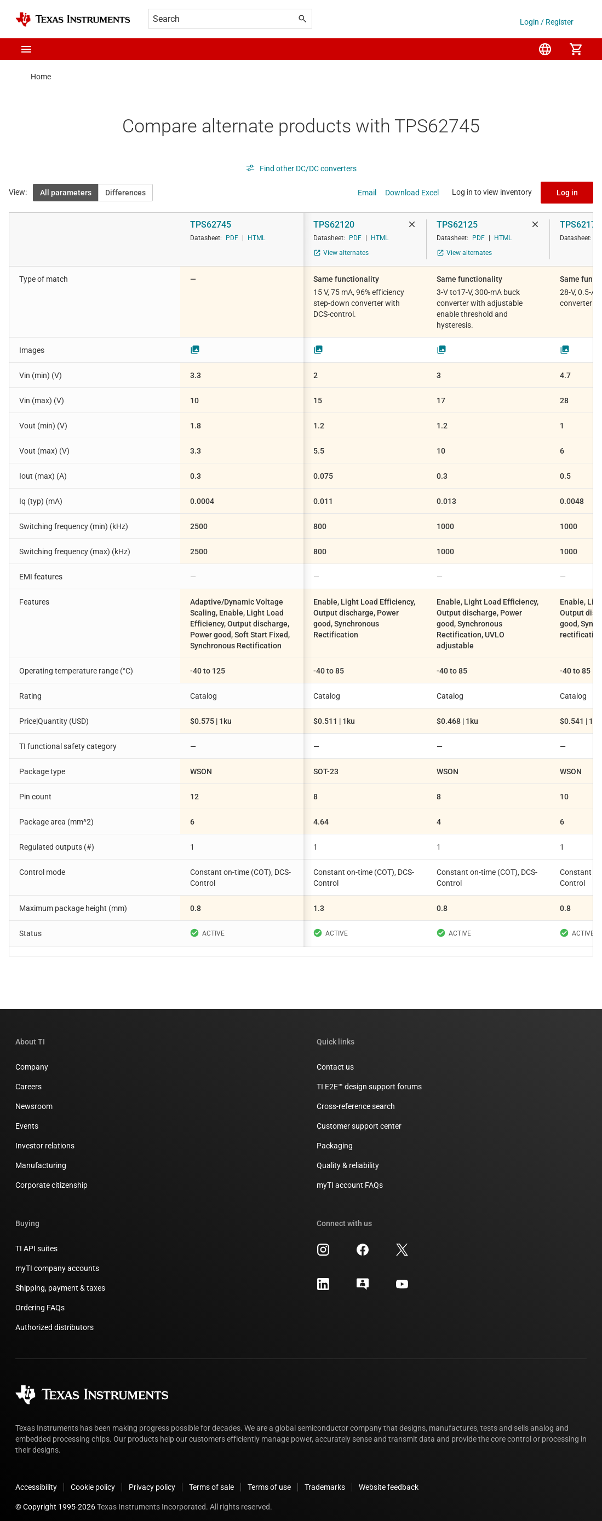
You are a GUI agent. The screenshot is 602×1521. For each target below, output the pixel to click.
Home (41, 76)
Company (31, 1058)
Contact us (335, 1058)
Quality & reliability (348, 1156)
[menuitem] (545, 49)
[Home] (72, 19)
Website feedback (388, 1478)
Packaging (335, 1137)
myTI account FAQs (350, 1176)
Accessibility (36, 1478)
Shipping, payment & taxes (60, 1279)
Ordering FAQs (40, 1298)
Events (26, 1117)
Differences (125, 192)
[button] (26, 49)
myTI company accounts (57, 1259)
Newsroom (34, 1097)
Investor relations (44, 1137)
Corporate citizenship (51, 1176)
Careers (28, 1077)
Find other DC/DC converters (301, 168)
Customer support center (359, 1117)
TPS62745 (210, 224)
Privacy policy (152, 1478)
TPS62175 (580, 224)
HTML (256, 238)
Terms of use (269, 1478)
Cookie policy (93, 1478)
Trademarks (325, 1478)
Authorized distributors (54, 1318)
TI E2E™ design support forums (369, 1077)
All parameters (65, 192)
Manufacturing (40, 1156)
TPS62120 (333, 224)
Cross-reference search (356, 1097)
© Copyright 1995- (55, 1498)
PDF (232, 238)
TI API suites (36, 1239)
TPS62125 (457, 224)
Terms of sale (211, 1478)
